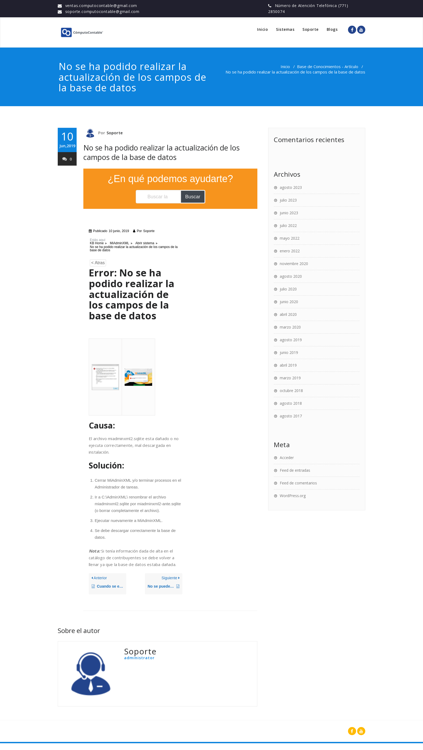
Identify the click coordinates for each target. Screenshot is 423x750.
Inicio (262, 29)
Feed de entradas (295, 470)
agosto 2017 (291, 415)
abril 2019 (288, 365)
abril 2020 (288, 314)
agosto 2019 (291, 339)
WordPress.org (293, 495)
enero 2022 (290, 250)
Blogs (332, 29)
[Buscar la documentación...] (158, 196)
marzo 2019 (290, 377)
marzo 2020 (290, 327)
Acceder (287, 457)
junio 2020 (289, 301)
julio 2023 (288, 200)
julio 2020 (288, 289)
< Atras (98, 262)
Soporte (310, 29)
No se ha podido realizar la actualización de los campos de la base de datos (161, 152)
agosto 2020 (291, 276)
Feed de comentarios (298, 483)
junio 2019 (289, 352)
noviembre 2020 (294, 263)
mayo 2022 (289, 238)
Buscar (192, 196)
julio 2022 (288, 225)
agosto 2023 (291, 187)
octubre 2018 (291, 390)
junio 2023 (289, 212)
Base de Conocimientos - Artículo (327, 66)
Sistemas (285, 29)
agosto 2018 (291, 403)
